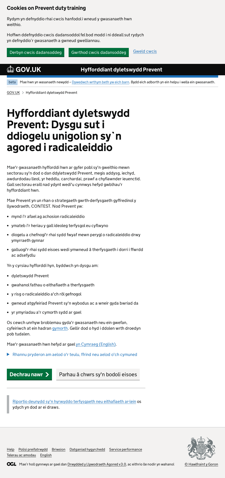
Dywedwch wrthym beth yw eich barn (100, 82)
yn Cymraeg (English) (96, 344)
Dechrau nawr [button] (29, 374)
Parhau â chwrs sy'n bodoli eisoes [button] (98, 374)
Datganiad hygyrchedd (87, 449)
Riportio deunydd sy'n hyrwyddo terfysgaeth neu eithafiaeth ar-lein (74, 401)
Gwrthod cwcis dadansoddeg (98, 52)
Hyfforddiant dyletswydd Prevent (121, 69)
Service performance (125, 449)
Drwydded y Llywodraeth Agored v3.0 (96, 464)
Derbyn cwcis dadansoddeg (36, 52)
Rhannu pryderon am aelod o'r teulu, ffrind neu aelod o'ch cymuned (75, 354)
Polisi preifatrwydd (33, 449)
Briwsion (58, 449)
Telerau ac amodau (21, 455)
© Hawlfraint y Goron (201, 464)
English (46, 455)
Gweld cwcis (145, 51)
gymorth (60, 328)
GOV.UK (13, 92)
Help (10, 449)
